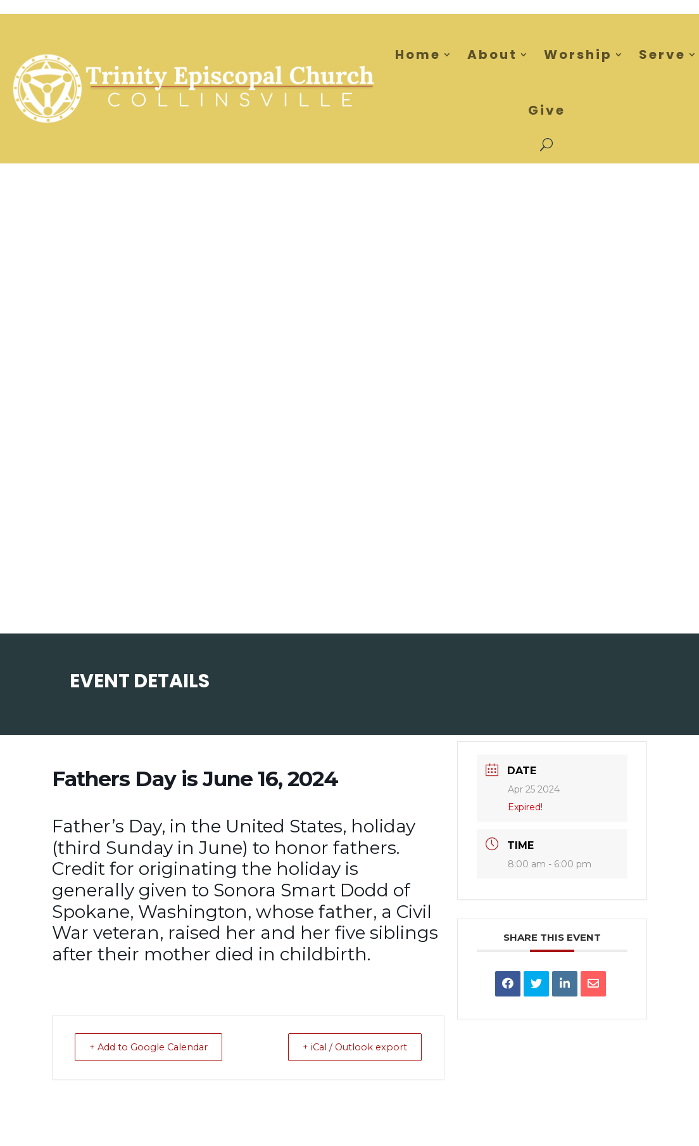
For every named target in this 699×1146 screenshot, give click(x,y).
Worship (578, 54)
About (492, 54)
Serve (662, 54)
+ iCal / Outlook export (349, 1047)
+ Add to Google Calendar (155, 1047)
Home (418, 54)
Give (546, 110)
